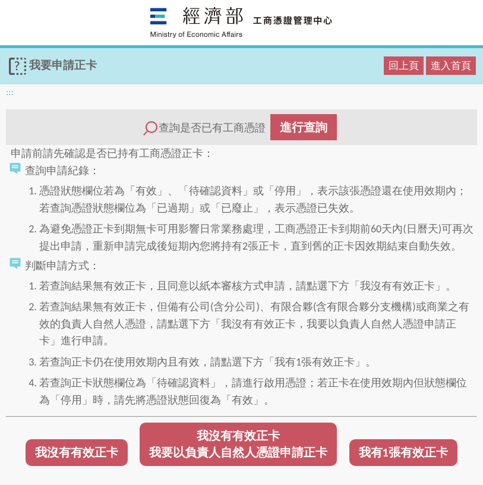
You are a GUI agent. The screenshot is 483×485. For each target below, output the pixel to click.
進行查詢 (303, 127)
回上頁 (404, 65)
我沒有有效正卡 (76, 452)
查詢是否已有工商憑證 (239, 127)
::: (10, 91)
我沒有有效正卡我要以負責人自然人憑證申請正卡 (238, 444)
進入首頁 (451, 65)
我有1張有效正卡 (403, 452)
